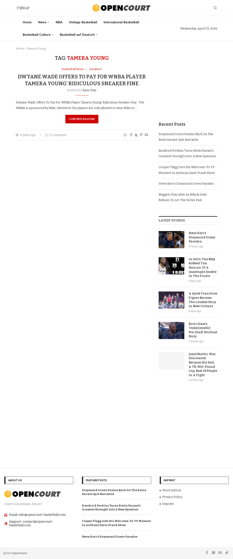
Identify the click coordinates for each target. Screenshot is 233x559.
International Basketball (121, 22)
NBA (59, 22)
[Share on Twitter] (136, 135)
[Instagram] (21, 8)
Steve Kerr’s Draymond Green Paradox (186, 183)
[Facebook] (17, 8)
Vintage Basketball (83, 22)
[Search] (215, 8)
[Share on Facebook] (130, 135)
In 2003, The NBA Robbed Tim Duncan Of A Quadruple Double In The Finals (202, 267)
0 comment (55, 135)
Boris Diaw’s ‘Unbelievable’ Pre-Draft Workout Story (203, 330)
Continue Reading (82, 119)
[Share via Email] (146, 135)
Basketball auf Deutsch (77, 35)
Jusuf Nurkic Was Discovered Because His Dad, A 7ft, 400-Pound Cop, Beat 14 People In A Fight (203, 364)
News (42, 22)
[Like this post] (125, 135)
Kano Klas (89, 90)
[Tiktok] (28, 8)
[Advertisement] (188, 82)
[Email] (24, 8)
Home (27, 22)
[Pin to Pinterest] (141, 135)
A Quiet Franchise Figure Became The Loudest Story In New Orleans (203, 300)
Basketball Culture (37, 35)
